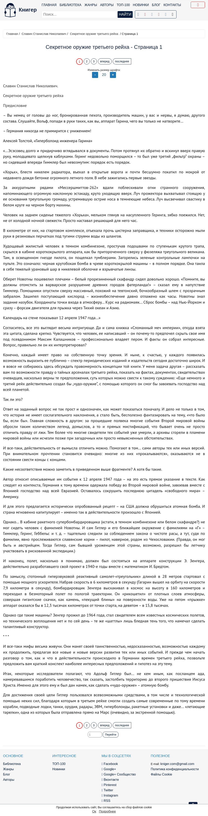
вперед (104, 61)
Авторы (107, 5)
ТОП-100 (123, 5)
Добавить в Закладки (198, 5)
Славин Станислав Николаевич (44, 33)
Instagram (110, 795)
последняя (122, 61)
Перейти (110, 734)
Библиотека (70, 5)
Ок (94, 811)
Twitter (107, 790)
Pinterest (109, 785)
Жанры (90, 5)
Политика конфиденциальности (175, 769)
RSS (106, 800)
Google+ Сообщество (119, 774)
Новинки (141, 5)
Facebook (110, 764)
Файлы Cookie (161, 774)
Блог (156, 5)
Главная (49, 5)
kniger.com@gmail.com (177, 764)
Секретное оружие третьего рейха (94, 33)
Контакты (172, 5)
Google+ (109, 769)
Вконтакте (110, 779)
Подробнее (107, 811)
